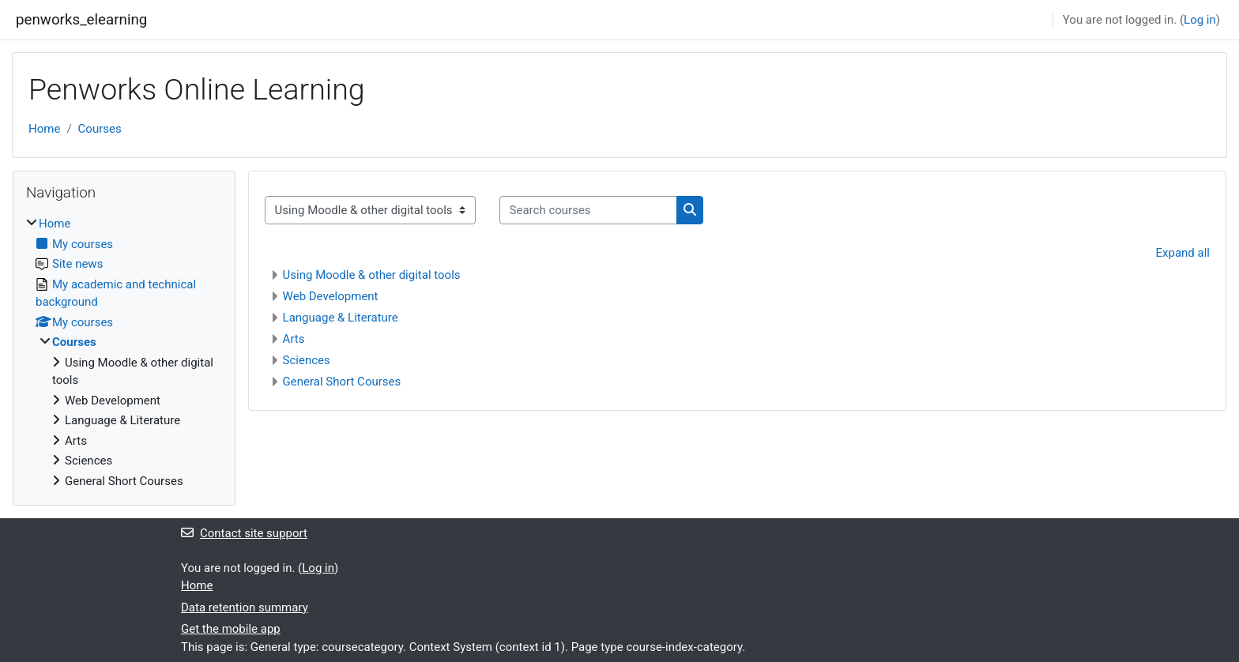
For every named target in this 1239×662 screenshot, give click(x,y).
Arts (294, 339)
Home (44, 129)
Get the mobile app (231, 629)
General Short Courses (342, 381)
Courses (100, 129)
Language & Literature (340, 317)
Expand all (1183, 253)
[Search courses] (588, 210)
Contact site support (244, 533)
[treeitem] (124, 352)
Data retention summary (244, 607)
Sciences (306, 360)
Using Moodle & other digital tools (372, 275)
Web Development (330, 296)
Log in (1200, 20)
